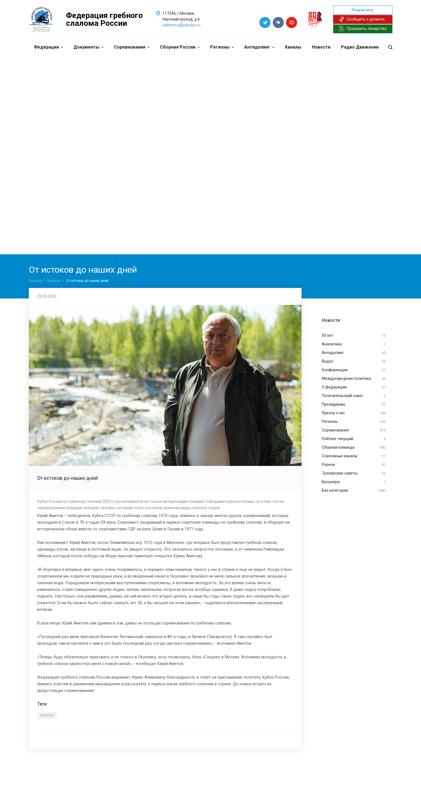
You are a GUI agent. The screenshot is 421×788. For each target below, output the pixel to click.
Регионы (222, 47)
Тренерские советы (354, 473)
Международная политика (354, 379)
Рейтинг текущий (354, 439)
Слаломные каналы (354, 456)
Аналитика (354, 344)
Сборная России (180, 47)
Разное (354, 465)
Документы (88, 47)
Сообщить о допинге (362, 19)
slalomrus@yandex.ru (181, 25)
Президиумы (354, 404)
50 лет (354, 335)
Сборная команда (354, 447)
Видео (354, 361)
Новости (321, 47)
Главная (35, 281)
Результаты (363, 10)
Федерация (48, 47)
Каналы (293, 47)
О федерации (354, 387)
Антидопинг (259, 47)
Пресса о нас (354, 413)
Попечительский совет (354, 396)
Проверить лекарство (363, 28)
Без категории (354, 490)
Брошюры (354, 482)
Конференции (354, 370)
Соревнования (131, 47)
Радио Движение (360, 47)
